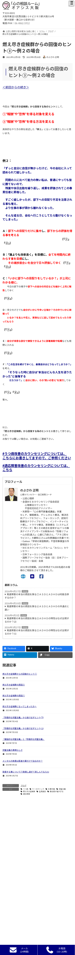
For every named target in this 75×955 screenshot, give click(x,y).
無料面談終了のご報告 (14, 941)
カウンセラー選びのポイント (17, 911)
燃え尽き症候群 (29, 791)
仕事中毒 (51, 789)
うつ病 (25, 789)
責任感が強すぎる (57, 791)
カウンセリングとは (13, 905)
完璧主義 (62, 789)
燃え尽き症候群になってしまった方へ (19, 706)
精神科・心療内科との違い (16, 917)
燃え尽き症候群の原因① (13, 695)
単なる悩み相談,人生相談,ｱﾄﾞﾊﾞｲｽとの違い (23, 923)
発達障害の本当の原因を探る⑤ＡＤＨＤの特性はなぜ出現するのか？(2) (37, 620)
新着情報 (8, 893)
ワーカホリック (38, 789)
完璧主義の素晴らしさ (12, 750)
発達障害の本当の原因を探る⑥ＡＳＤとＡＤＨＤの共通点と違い (37, 608)
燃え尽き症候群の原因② (13, 685)
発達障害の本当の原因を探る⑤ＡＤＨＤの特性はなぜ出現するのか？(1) (37, 632)
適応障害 (26, 794)
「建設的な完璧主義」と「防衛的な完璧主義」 (23, 739)
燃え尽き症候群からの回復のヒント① (19, 674)
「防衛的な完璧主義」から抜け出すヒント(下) (23, 717)
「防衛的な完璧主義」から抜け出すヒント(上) (23, 728)
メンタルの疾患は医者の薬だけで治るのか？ (22, 761)
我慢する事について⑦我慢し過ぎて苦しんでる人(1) (25, 772)
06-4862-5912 (22, 23)
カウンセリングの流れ (14, 935)
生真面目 (42, 791)
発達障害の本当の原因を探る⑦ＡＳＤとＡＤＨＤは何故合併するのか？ (37, 596)
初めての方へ (10, 899)
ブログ (24, 591)
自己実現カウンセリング (15, 929)
